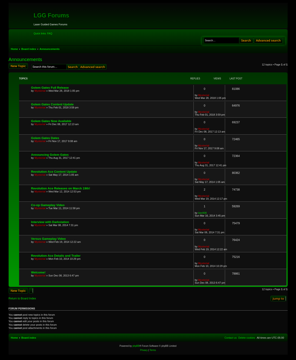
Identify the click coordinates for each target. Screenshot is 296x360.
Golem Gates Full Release (50, 87)
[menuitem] (49, 33)
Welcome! (38, 272)
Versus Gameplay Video (48, 238)
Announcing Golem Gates (50, 154)
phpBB (136, 346)
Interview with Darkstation (50, 222)
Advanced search (268, 40)
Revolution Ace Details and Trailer (56, 255)
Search (246, 40)
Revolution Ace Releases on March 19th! (60, 188)
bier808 (202, 212)
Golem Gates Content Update (52, 104)
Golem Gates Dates (45, 138)
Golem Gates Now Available (51, 121)
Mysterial (40, 90)
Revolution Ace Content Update (54, 171)
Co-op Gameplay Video (48, 205)
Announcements (25, 59)
